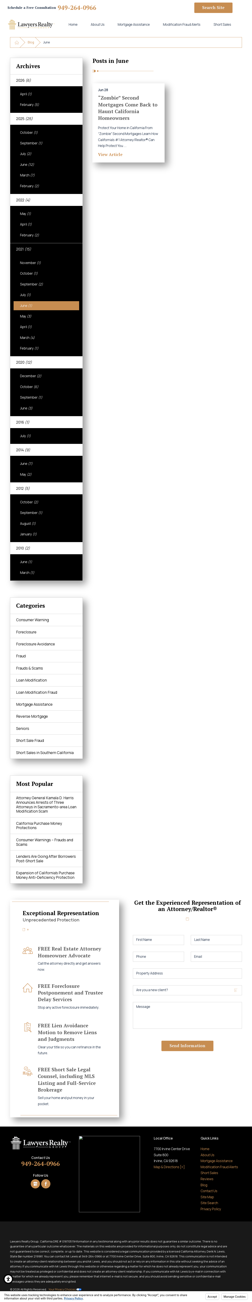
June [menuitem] (27, 164)
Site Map (207, 1197)
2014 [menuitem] (23, 449)
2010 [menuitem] (23, 548)
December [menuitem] (30, 376)
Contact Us (209, 1191)
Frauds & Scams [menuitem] (29, 668)
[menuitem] (73, 25)
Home (73, 24)
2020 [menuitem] (24, 362)
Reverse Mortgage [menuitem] (32, 716)
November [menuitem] (30, 263)
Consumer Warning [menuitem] (32, 619)
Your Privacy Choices (65, 1289)
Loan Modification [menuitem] (31, 680)
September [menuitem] (31, 143)
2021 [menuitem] (23, 249)
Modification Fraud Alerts (181, 24)
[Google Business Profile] (35, 1183)
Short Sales (222, 24)
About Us (98, 24)
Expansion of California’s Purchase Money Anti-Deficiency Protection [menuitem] (45, 875)
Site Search (209, 1203)
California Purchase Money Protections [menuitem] (39, 825)
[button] (8, 1279)
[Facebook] (45, 1183)
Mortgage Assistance (134, 24)
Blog (31, 42)
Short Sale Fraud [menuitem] (30, 740)
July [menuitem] (25, 153)
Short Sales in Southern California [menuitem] (45, 752)
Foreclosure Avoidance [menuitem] (35, 644)
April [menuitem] (26, 94)
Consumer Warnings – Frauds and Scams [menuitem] (44, 842)
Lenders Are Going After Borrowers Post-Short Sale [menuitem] (46, 858)
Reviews (207, 1179)
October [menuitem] (29, 132)
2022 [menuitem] (23, 200)
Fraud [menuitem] (21, 656)
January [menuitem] (28, 534)
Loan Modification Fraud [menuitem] (36, 692)
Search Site (213, 7)
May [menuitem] (25, 213)
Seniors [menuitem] (22, 728)
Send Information (187, 1045)
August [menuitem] (28, 523)
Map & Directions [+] (169, 1167)
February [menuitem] (29, 104)
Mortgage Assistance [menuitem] (34, 704)
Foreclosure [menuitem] (26, 632)
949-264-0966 (77, 7)
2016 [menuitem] (22, 422)
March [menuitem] (27, 175)
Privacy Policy (211, 1209)
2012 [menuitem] (23, 488)
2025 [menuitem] (24, 118)
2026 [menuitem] (23, 80)
